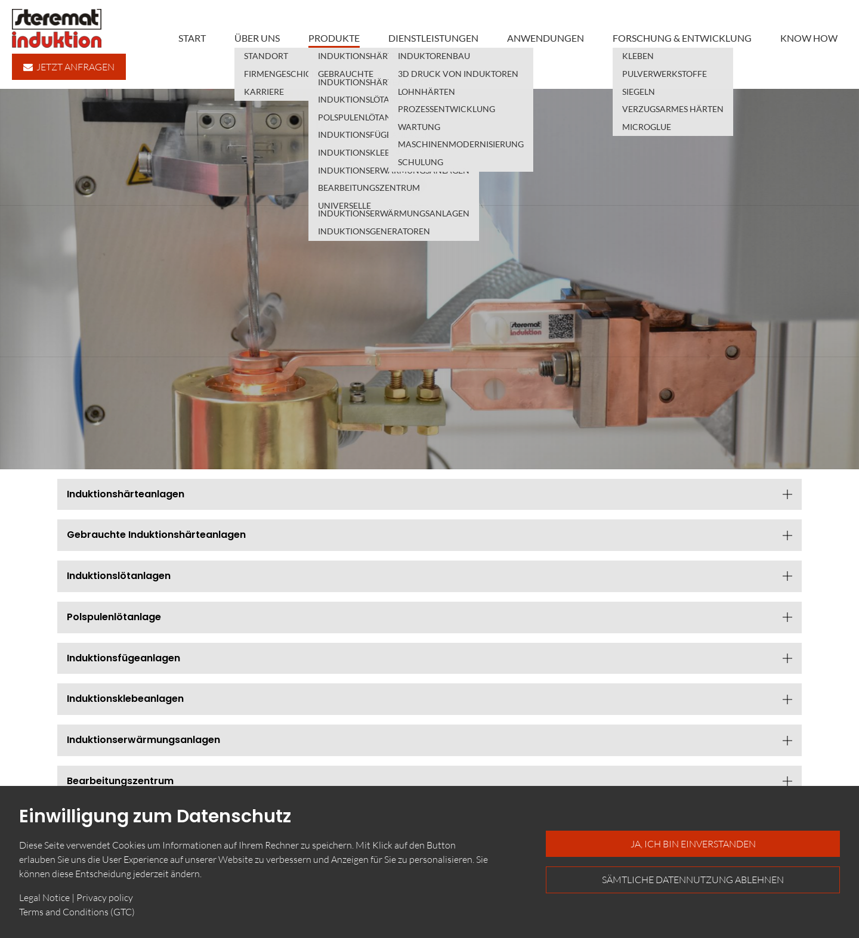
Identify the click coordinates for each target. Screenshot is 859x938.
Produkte (334, 38)
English (837, 417)
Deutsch (837, 401)
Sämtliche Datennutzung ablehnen (693, 880)
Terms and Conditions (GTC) (77, 912)
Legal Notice (44, 897)
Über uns (257, 38)
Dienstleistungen (433, 38)
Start (192, 38)
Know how (809, 38)
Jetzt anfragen (69, 67)
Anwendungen (545, 38)
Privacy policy (104, 897)
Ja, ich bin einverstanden (693, 844)
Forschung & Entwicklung (682, 38)
